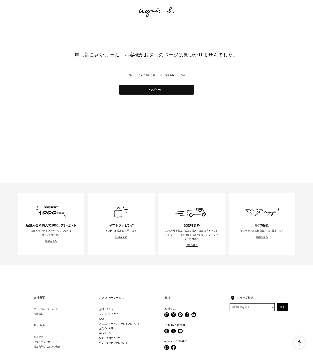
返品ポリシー (106, 333)
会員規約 (38, 337)
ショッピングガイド (110, 314)
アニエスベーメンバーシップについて (119, 323)
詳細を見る (51, 241)
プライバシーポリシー (46, 341)
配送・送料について (110, 338)
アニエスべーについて (46, 309)
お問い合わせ (106, 309)
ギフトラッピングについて (113, 342)
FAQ (101, 318)
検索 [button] (282, 307)
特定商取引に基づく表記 (47, 346)
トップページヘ (156, 89)
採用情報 (38, 314)
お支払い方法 (106, 328)
